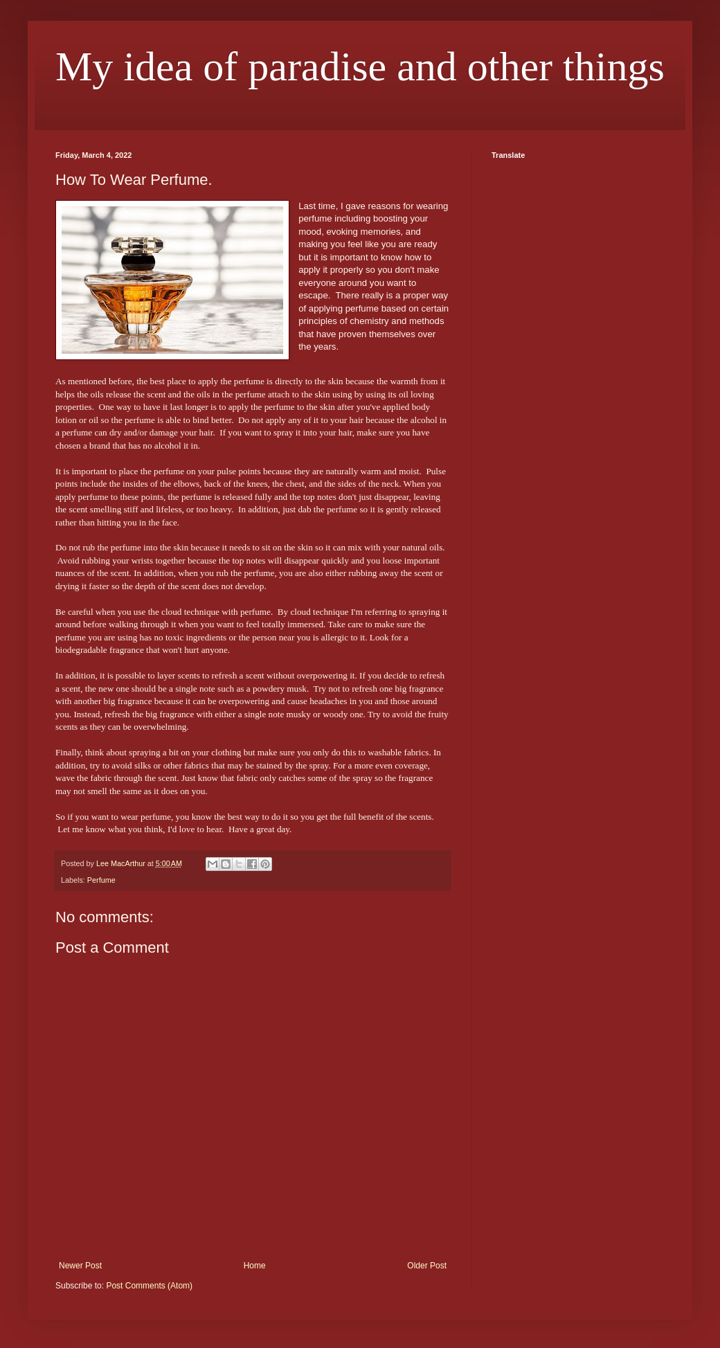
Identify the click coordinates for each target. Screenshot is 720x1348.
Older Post (427, 1265)
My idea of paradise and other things (360, 66)
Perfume (101, 880)
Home (255, 1265)
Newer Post (80, 1265)
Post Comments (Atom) (149, 1286)
